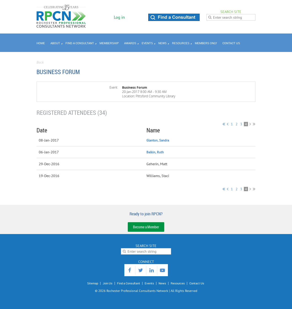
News (162, 283)
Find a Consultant (128, 283)
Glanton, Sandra (157, 140)
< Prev (227, 124)
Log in (119, 17)
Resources (178, 283)
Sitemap (92, 283)
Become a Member (146, 226)
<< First (223, 124)
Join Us (107, 283)
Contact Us (196, 283)
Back (40, 62)
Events (149, 283)
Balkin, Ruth (155, 152)
